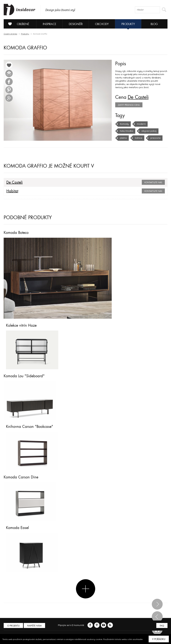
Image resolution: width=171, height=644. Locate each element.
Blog (154, 24)
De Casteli (138, 97)
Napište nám (34, 625)
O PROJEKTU (13, 625)
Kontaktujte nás (153, 182)
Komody (124, 124)
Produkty (128, 24)
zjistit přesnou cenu (129, 105)
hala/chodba (126, 131)
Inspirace (49, 24)
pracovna (155, 138)
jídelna (123, 138)
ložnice (138, 138)
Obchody (102, 24)
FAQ (162, 625)
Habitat (12, 191)
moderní (141, 124)
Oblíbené (17, 24)
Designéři (76, 24)
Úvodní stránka (10, 34)
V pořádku (158, 639)
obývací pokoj (148, 131)
